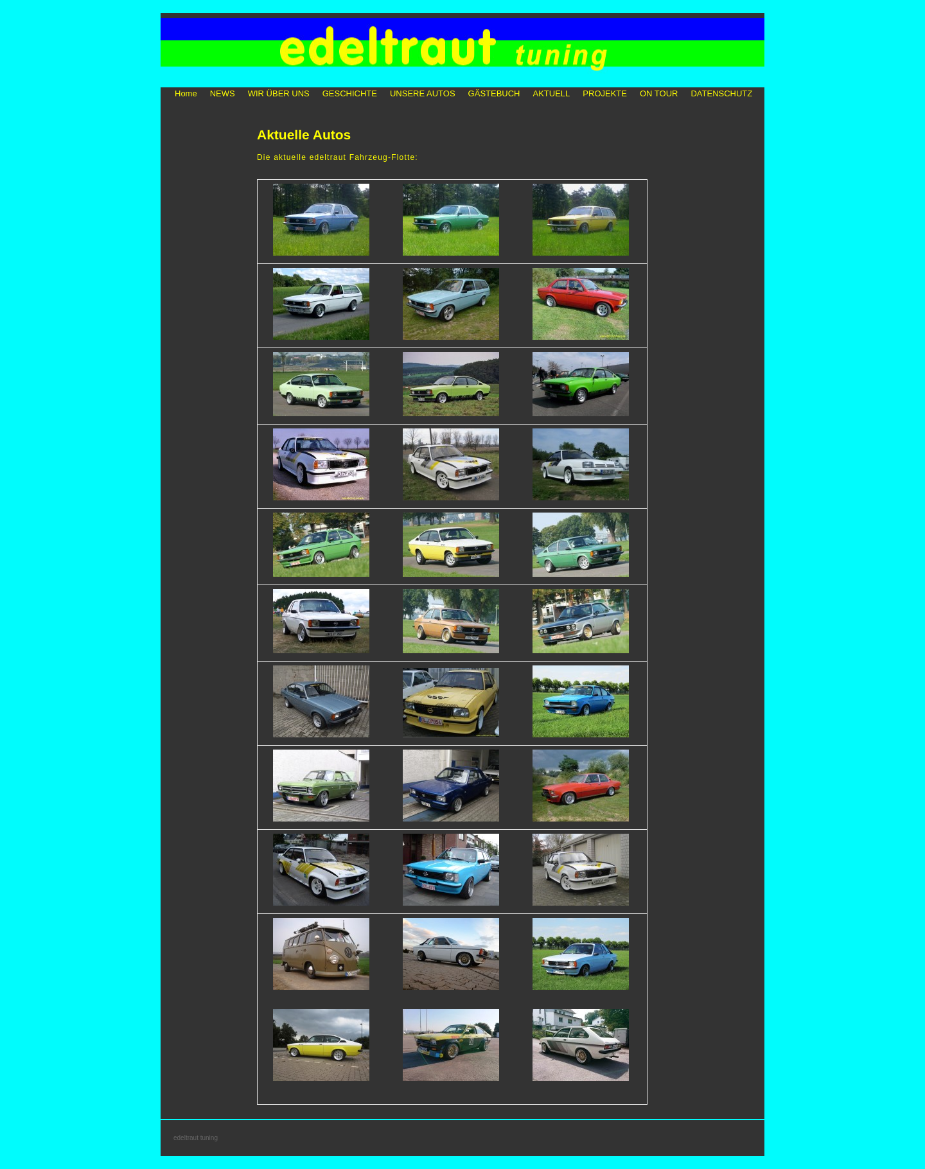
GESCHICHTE (349, 93)
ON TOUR (659, 93)
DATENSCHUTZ (721, 93)
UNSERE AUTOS (422, 93)
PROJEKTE (605, 93)
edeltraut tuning (195, 1137)
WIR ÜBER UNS (279, 93)
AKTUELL (551, 93)
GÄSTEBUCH (494, 93)
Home (186, 93)
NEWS (222, 93)
